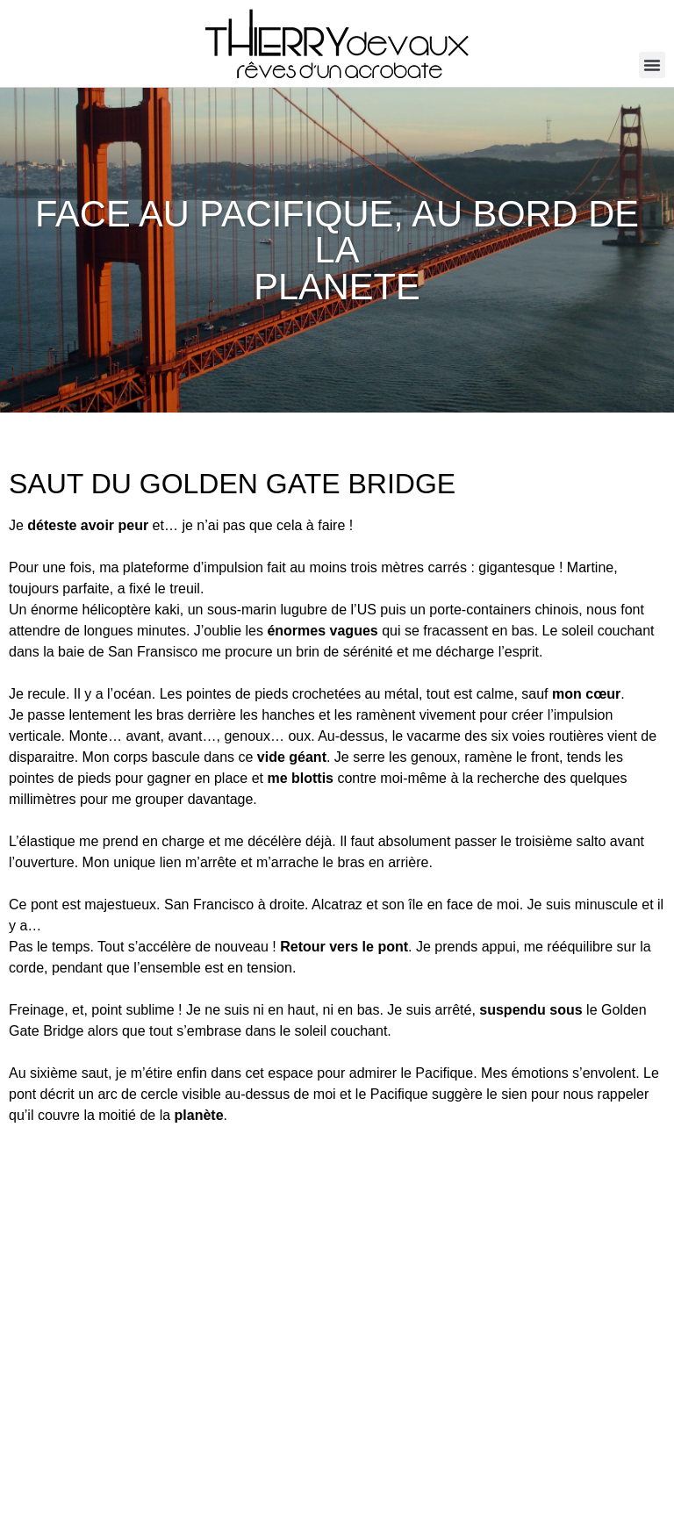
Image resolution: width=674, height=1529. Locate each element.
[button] (652, 65)
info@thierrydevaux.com (78, 1450)
